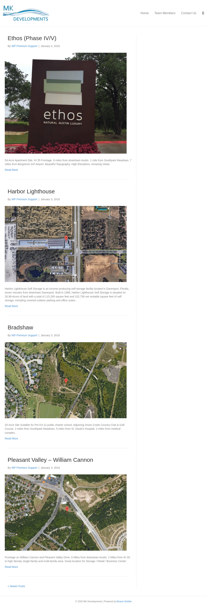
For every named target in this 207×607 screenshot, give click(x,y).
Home (145, 13)
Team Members (164, 13)
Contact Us (188, 13)
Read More (11, 169)
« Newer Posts (16, 586)
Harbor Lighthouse (31, 191)
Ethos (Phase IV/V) (32, 38)
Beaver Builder (124, 601)
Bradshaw (20, 327)
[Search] (201, 13)
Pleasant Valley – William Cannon (50, 460)
